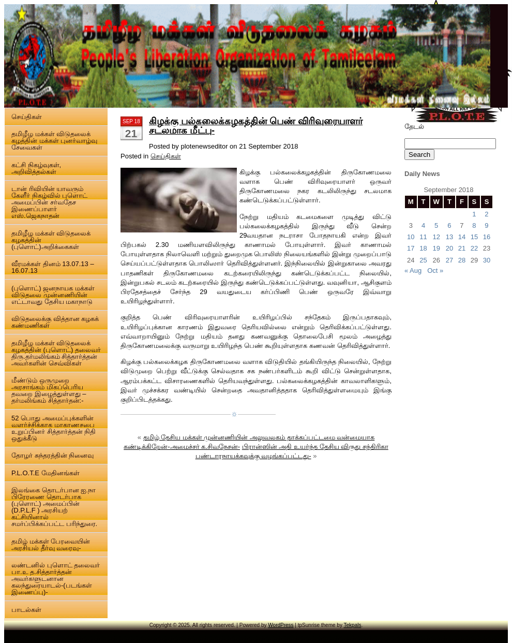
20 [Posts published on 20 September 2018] (449, 248)
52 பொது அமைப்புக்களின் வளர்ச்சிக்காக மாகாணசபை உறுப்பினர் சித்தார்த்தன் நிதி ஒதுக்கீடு (53, 428)
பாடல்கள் (26, 609)
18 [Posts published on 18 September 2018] (423, 248)
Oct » (435, 270)
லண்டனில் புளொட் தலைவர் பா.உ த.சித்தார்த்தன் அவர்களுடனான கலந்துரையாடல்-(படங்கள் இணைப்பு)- (55, 578)
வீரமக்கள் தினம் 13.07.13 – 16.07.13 (52, 267)
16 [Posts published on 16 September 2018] (486, 237)
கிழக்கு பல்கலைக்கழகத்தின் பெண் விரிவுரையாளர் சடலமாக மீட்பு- (256, 126)
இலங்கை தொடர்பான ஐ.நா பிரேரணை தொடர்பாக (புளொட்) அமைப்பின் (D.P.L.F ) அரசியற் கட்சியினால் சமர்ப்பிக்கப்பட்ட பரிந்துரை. (54, 507)
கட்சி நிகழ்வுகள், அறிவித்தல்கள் (36, 168)
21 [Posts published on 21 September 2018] (461, 248)
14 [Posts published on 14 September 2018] (461, 237)
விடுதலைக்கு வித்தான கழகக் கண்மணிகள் (55, 322)
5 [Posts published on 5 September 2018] (436, 225)
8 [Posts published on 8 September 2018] (474, 225)
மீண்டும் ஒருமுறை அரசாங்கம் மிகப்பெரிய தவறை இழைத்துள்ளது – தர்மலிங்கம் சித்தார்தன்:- (48, 390)
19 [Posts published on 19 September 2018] (436, 248)
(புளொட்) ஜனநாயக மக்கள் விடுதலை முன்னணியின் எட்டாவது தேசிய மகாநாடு (53, 294)
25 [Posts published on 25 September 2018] (423, 260)
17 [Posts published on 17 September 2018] (410, 248)
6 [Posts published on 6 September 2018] (449, 225)
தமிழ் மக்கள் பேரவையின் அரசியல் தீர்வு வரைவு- (50, 544)
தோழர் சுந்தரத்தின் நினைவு (52, 455)
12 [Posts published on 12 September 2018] (436, 237)
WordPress (280, 625)
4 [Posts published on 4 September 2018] (423, 225)
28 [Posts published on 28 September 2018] (461, 260)
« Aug (412, 270)
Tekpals (353, 625)
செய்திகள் (26, 117)
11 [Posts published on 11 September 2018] (423, 237)
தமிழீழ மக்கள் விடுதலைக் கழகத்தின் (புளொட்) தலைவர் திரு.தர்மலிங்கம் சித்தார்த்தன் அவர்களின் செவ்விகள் (56, 353)
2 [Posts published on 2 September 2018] (486, 214)
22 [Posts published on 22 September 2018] (474, 248)
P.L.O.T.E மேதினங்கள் (45, 473)
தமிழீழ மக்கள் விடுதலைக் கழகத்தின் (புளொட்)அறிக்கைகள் (51, 240)
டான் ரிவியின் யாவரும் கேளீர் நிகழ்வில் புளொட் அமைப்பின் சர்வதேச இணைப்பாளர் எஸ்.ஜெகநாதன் (49, 202)
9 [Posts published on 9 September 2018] (486, 225)
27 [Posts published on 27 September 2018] (449, 260)
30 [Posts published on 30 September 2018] (486, 260)
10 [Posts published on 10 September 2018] (410, 237)
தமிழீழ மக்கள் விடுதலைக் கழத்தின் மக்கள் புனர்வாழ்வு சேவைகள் (54, 140)
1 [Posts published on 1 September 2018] (474, 214)
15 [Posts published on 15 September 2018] (474, 237)
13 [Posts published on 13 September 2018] (449, 237)
